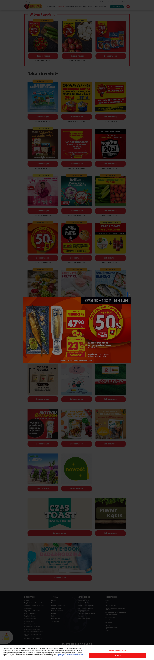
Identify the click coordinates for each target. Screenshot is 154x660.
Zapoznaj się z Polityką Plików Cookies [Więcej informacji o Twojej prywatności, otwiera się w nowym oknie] (70, 655)
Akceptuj (118, 655)
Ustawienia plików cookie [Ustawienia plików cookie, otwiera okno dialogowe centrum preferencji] (117, 650)
